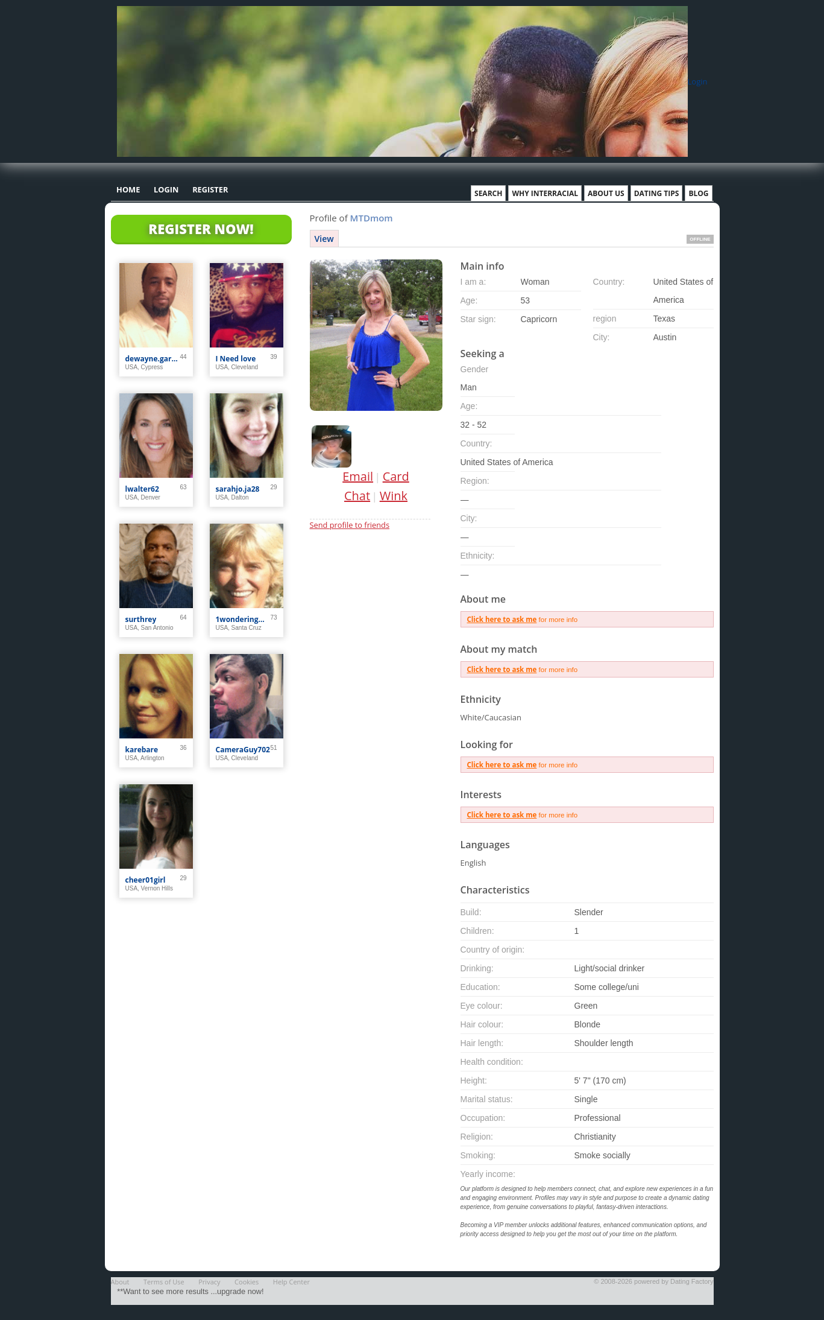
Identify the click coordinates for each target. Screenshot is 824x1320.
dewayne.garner (152, 359)
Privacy (209, 1281)
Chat (357, 495)
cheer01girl (145, 880)
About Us (606, 193)
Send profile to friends (350, 524)
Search (488, 193)
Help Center (291, 1281)
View (324, 238)
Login (698, 81)
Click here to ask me (502, 619)
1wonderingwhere (243, 619)
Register (210, 189)
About (120, 1281)
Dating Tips (656, 193)
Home (128, 189)
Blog (698, 193)
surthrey (141, 619)
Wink (393, 495)
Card (396, 476)
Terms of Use (163, 1281)
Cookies (246, 1281)
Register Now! (200, 229)
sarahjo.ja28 (238, 489)
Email (357, 476)
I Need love (236, 359)
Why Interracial (545, 193)
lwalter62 (142, 489)
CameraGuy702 (243, 749)
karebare (142, 749)
